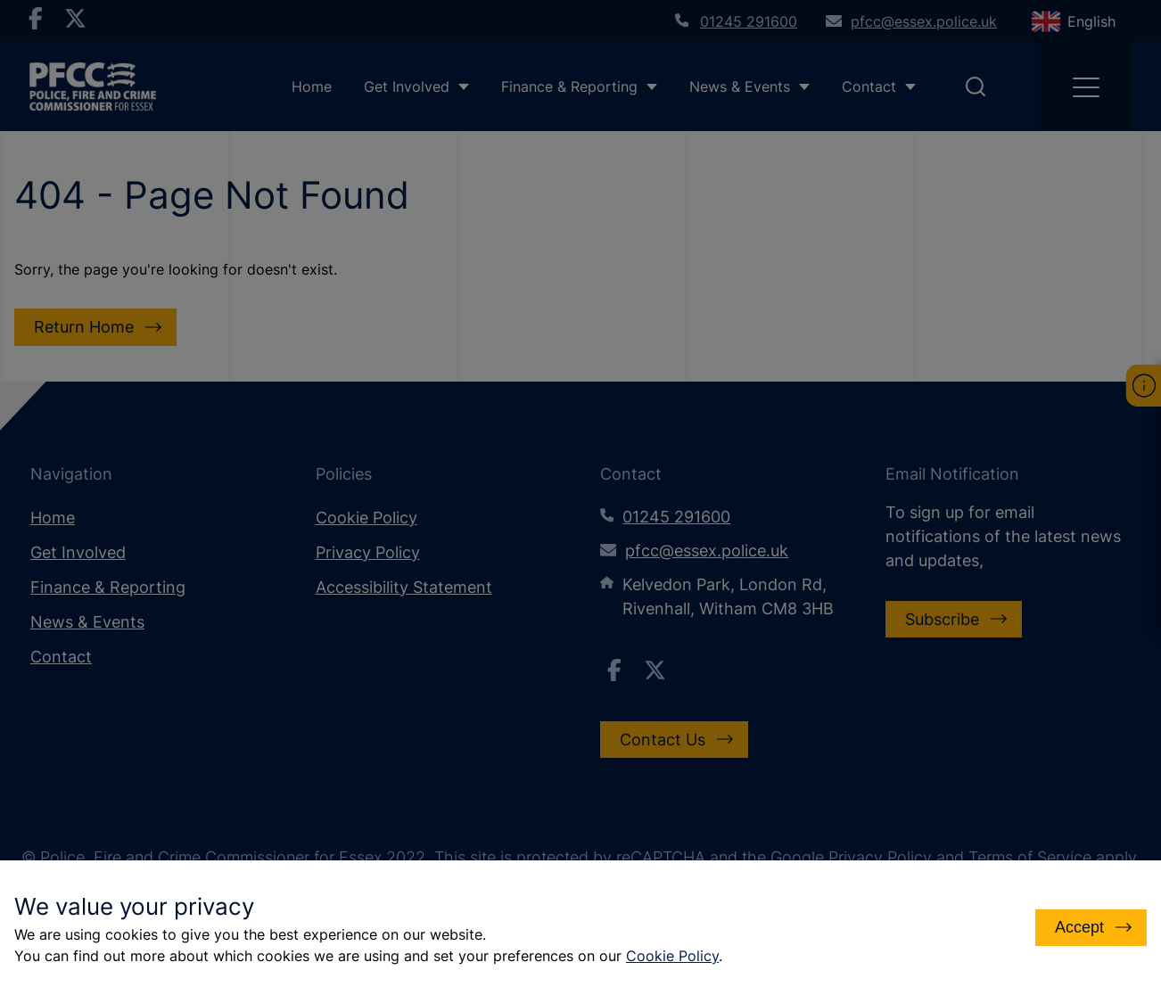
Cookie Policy (672, 956)
